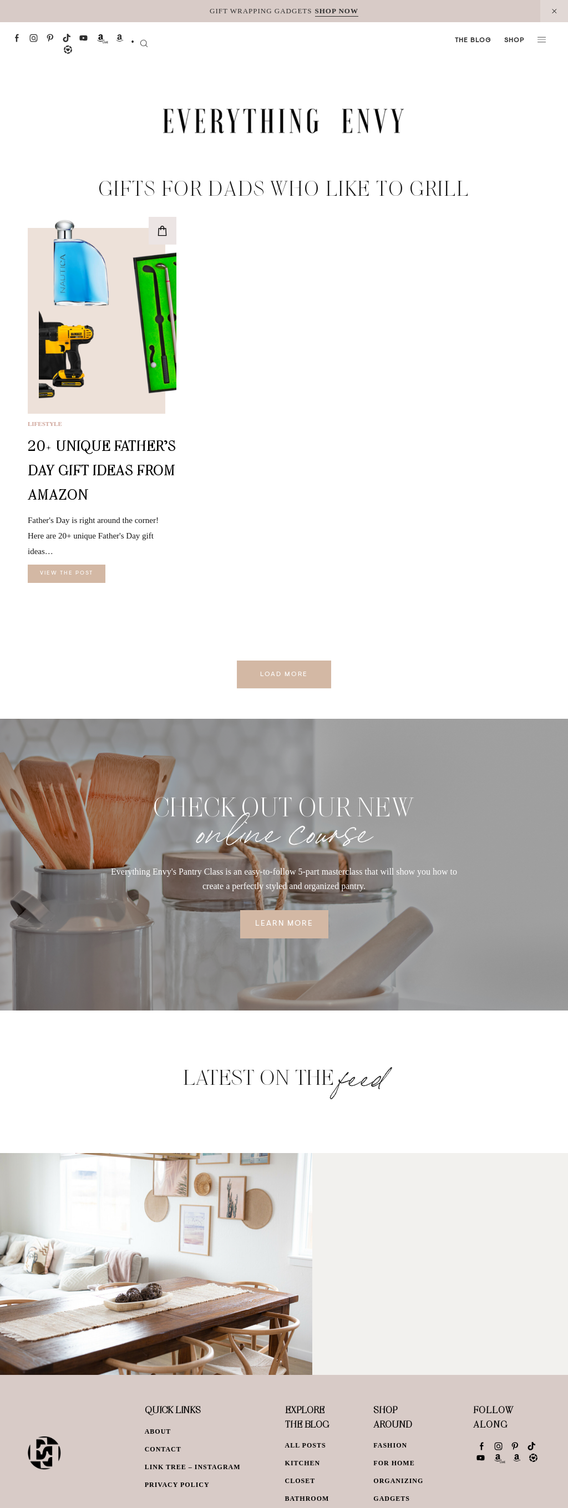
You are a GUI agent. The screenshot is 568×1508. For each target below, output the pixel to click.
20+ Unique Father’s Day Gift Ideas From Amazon (102, 470)
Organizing (398, 1481)
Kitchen (303, 1463)
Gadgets (391, 1498)
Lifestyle (45, 423)
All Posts (305, 1445)
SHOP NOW (336, 11)
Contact (163, 1449)
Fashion (390, 1445)
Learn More (284, 924)
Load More (284, 674)
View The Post (66, 573)
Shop (514, 40)
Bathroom (307, 1498)
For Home (393, 1463)
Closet (300, 1481)
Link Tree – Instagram (193, 1467)
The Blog (473, 40)
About (158, 1431)
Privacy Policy (177, 1485)
